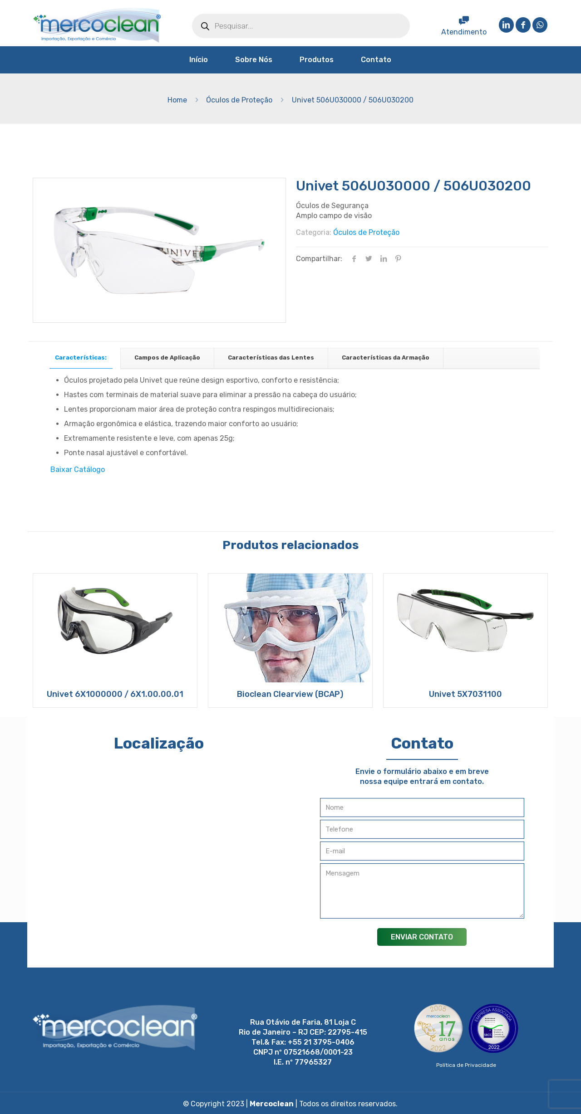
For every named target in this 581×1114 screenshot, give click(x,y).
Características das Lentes (271, 357)
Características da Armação (385, 357)
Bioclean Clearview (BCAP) (290, 694)
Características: (81, 357)
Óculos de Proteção (239, 100)
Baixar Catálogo (77, 469)
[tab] (81, 358)
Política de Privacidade (466, 1065)
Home (177, 100)
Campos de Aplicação (167, 357)
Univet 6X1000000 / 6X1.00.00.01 (115, 694)
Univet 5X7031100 (465, 694)
